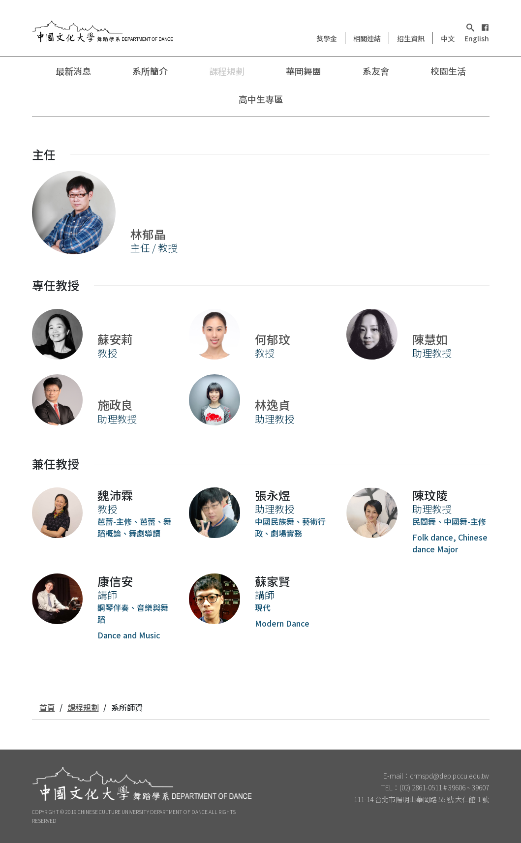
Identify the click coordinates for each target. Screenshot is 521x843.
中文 (448, 38)
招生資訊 (411, 38)
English (476, 38)
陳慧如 (430, 339)
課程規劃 (227, 70)
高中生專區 (261, 98)
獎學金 (326, 38)
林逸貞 (272, 404)
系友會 (376, 70)
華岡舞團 (303, 70)
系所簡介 (150, 70)
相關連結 (367, 38)
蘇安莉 (115, 339)
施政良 (115, 404)
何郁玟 (272, 339)
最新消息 (73, 70)
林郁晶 (148, 233)
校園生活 (448, 70)
